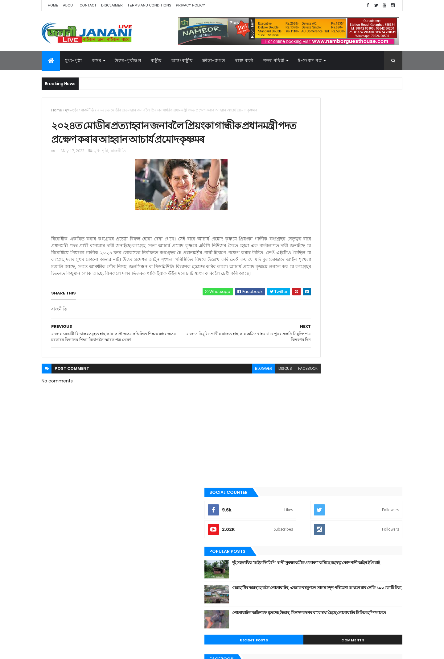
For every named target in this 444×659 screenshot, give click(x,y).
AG (55, 651)
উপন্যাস (300, 400)
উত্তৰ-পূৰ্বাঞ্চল (128, 60)
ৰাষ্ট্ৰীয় (156, 60)
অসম (96, 60)
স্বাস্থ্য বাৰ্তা (244, 60)
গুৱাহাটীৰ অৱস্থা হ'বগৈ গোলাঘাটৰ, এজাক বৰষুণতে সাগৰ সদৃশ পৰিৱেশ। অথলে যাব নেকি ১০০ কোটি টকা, (360, 204)
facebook (265, 404)
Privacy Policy (190, 5)
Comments (374, 250)
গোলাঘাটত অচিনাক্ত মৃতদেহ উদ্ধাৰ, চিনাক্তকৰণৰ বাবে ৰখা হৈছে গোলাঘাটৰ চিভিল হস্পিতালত (358, 226)
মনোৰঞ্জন (301, 483)
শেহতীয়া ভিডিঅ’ (306, 535)
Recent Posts (318, 250)
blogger (221, 404)
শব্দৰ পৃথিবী (302, 525)
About (69, 5)
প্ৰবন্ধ (298, 462)
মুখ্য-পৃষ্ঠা (73, 60)
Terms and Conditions (149, 5)
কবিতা (299, 410)
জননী (299, 452)
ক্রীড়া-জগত (213, 60)
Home (53, 5)
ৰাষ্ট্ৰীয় (299, 514)
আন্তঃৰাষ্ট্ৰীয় (182, 60)
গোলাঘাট (301, 441)
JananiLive (74, 645)
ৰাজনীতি (87, 110)
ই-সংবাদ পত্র (310, 60)
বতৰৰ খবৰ (302, 473)
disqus (243, 404)
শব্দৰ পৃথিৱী (274, 60)
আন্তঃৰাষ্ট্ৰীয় (303, 379)
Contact (88, 5)
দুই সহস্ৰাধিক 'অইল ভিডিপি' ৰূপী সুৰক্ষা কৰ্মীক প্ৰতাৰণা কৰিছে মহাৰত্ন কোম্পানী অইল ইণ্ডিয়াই (355, 176)
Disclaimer (112, 5)
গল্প (297, 431)
